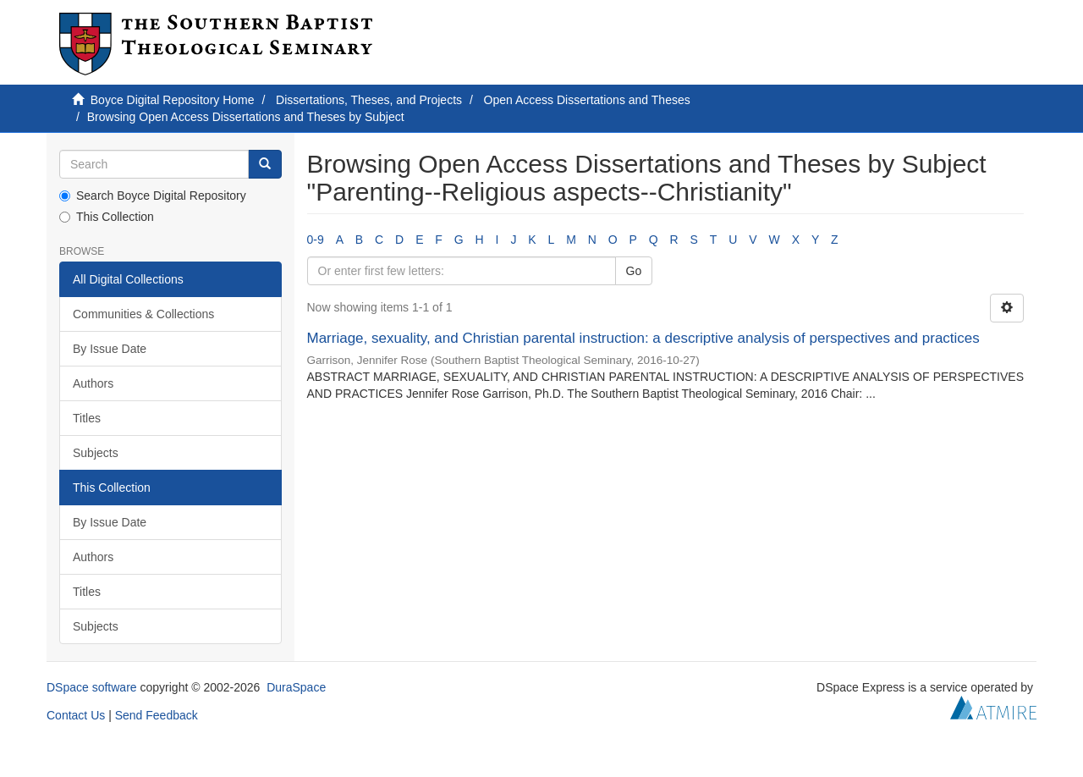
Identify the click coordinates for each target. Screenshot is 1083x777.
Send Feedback (156, 715)
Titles (87, 418)
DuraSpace (296, 687)
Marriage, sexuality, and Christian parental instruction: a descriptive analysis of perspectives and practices (643, 338)
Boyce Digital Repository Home (173, 100)
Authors (93, 383)
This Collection (106, 216)
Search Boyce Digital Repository (152, 195)
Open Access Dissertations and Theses (587, 100)
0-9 (315, 239)
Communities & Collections (143, 314)
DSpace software (92, 687)
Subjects (95, 453)
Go (634, 271)
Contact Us (76, 715)
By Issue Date (109, 348)
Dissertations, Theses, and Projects (369, 100)
